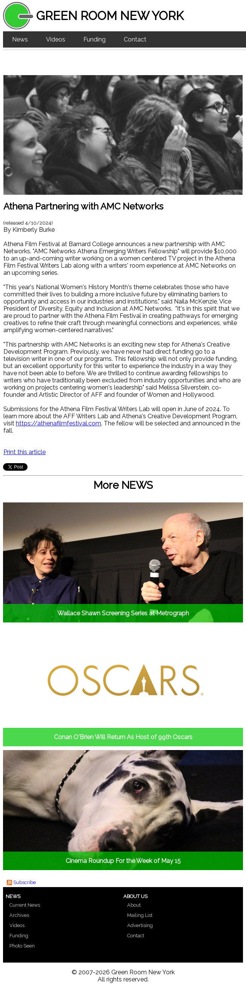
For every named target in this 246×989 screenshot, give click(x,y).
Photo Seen (22, 946)
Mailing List (139, 915)
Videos (55, 39)
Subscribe (24, 882)
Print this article (24, 452)
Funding (94, 39)
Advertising (140, 925)
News (20, 39)
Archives (19, 915)
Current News (24, 905)
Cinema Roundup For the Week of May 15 (123, 860)
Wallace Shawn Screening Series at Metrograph (123, 613)
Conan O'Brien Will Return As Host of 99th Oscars (123, 737)
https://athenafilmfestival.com (58, 423)
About (134, 905)
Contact (135, 39)
